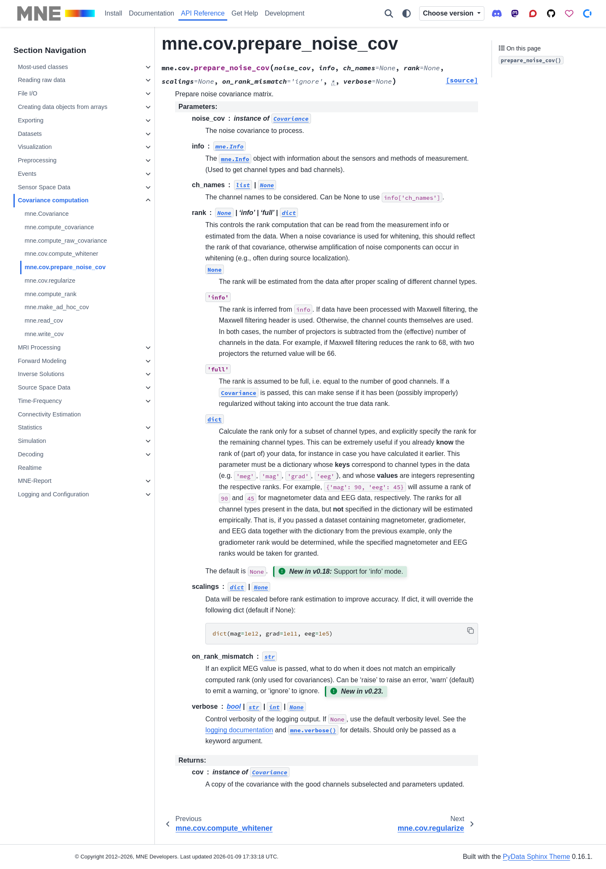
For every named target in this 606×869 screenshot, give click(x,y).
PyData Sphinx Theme (536, 856)
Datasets (30, 133)
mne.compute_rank (50, 294)
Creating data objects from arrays (62, 106)
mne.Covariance (46, 213)
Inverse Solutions (41, 374)
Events (27, 173)
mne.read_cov (43, 320)
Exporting (30, 120)
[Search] (389, 13)
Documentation (151, 13)
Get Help (244, 13)
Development (284, 13)
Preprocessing (37, 160)
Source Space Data (44, 387)
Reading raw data (41, 80)
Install (113, 13)
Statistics (30, 427)
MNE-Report (34, 480)
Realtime (30, 467)
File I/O (27, 93)
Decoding (30, 454)
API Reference (203, 13)
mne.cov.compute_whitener (61, 253)
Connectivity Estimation (49, 414)
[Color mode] (406, 13)
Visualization (35, 146)
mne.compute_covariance (59, 227)
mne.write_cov (44, 334)
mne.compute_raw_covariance (65, 240)
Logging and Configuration (53, 494)
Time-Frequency (39, 400)
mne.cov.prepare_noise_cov (65, 267)
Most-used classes (43, 67)
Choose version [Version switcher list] (449, 13)
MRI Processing (39, 347)
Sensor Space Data (44, 187)
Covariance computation (53, 200)
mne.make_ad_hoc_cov (56, 307)
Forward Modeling (42, 361)
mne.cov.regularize (49, 280)
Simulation (32, 440)
